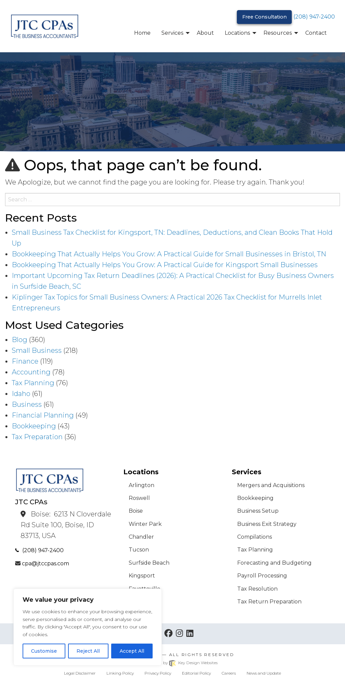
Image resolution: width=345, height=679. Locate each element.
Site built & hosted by (172, 662)
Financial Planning (43, 415)
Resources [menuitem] (277, 33)
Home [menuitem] (142, 33)
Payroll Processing (262, 575)
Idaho (21, 394)
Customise (44, 651)
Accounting (31, 372)
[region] (87, 627)
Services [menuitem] (172, 33)
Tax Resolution (257, 589)
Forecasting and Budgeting (274, 563)
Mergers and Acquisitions (271, 485)
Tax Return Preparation (269, 601)
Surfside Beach (149, 563)
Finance (25, 361)
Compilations (254, 537)
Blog (19, 340)
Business (27, 404)
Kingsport (142, 575)
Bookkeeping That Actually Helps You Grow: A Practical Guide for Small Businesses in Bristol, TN (169, 254)
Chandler (141, 537)
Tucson (139, 549)
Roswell (139, 498)
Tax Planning (33, 383)
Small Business (37, 350)
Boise (136, 511)
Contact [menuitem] (316, 33)
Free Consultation (264, 17)
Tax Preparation (37, 437)
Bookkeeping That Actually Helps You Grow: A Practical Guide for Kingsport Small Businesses (165, 265)
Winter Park (145, 524)
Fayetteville (144, 589)
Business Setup (258, 511)
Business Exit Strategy (266, 524)
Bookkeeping (34, 426)
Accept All (132, 651)
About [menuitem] (205, 33)
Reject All (88, 651)
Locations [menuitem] (237, 33)
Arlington (141, 485)
